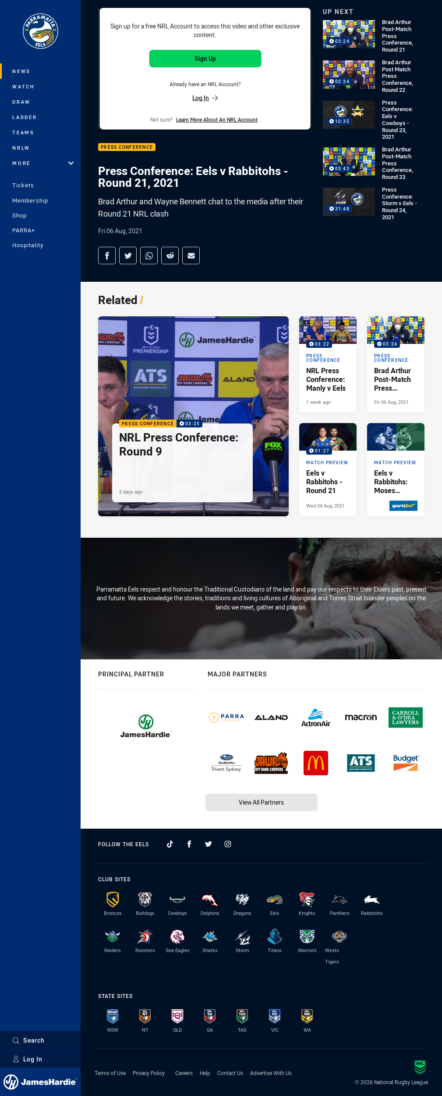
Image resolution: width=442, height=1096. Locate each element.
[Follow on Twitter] (208, 844)
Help (205, 1072)
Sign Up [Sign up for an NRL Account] (205, 58)
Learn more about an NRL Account (217, 119)
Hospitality (27, 245)
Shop (19, 215)
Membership (30, 200)
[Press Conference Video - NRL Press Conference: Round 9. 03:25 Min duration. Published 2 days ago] (193, 416)
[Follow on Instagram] (227, 844)
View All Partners (261, 802)
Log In (27, 1059)
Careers (184, 1072)
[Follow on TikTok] (169, 844)
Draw (21, 101)
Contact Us (230, 1072)
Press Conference (127, 147)
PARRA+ (23, 230)
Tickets (23, 185)
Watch (23, 86)
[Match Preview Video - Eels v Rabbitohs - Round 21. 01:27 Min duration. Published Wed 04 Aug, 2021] (328, 469)
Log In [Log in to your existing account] (205, 98)
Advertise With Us (271, 1072)
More (43, 163)
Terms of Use (110, 1072)
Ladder (24, 117)
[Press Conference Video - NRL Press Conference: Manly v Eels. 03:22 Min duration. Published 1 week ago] (328, 364)
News (21, 71)
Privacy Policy (149, 1072)
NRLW (21, 147)
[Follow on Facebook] (189, 844)
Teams (23, 132)
